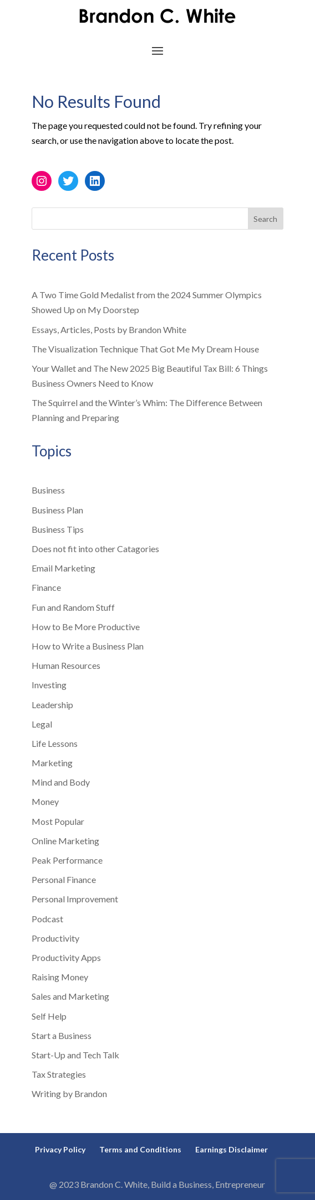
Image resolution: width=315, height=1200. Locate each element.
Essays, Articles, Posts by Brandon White (109, 329)
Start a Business (62, 1035)
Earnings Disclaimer (231, 1149)
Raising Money (60, 977)
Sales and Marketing (70, 996)
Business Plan (57, 510)
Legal (42, 724)
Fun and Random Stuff (73, 607)
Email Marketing (63, 568)
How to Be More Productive (86, 626)
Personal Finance (64, 879)
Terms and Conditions (140, 1149)
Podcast (47, 918)
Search (265, 219)
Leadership (52, 704)
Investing (49, 684)
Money (45, 801)
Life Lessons (55, 743)
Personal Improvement (75, 898)
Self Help (49, 1016)
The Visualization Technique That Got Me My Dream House (145, 349)
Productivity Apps (66, 957)
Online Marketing (65, 840)
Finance (46, 587)
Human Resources (66, 665)
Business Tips (58, 529)
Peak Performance (67, 860)
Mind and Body (61, 782)
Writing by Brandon (69, 1093)
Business (48, 490)
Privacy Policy (60, 1149)
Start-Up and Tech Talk (75, 1055)
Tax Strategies (59, 1074)
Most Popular (58, 821)
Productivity (55, 938)
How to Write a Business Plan (88, 646)
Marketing (52, 762)
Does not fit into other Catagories (95, 548)
